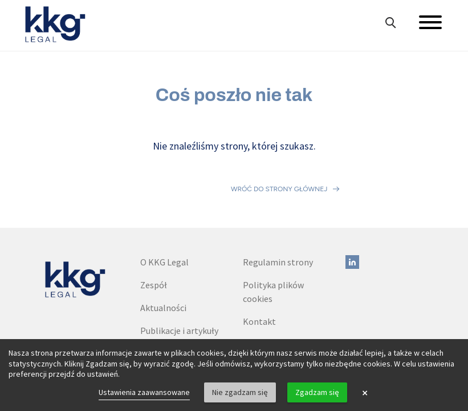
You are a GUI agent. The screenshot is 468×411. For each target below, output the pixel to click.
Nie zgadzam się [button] (240, 392)
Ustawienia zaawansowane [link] (144, 392)
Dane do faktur (271, 297)
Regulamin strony (278, 214)
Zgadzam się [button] (317, 392)
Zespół (153, 237)
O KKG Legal (164, 214)
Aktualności (163, 260)
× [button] (365, 392)
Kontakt (259, 274)
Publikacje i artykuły (179, 283)
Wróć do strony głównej (279, 166)
